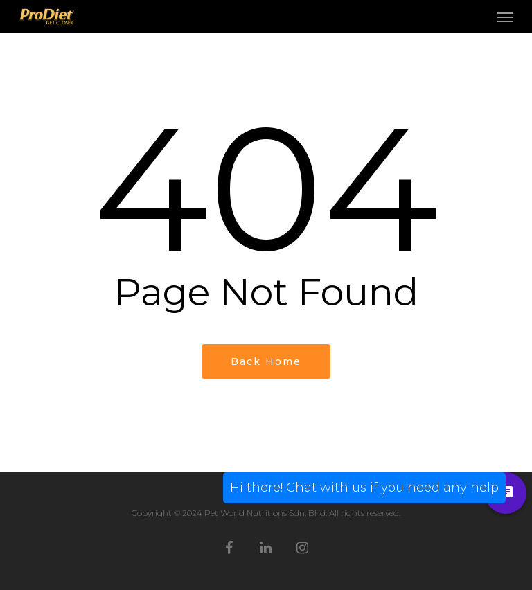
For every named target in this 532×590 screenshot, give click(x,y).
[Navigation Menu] (505, 17)
